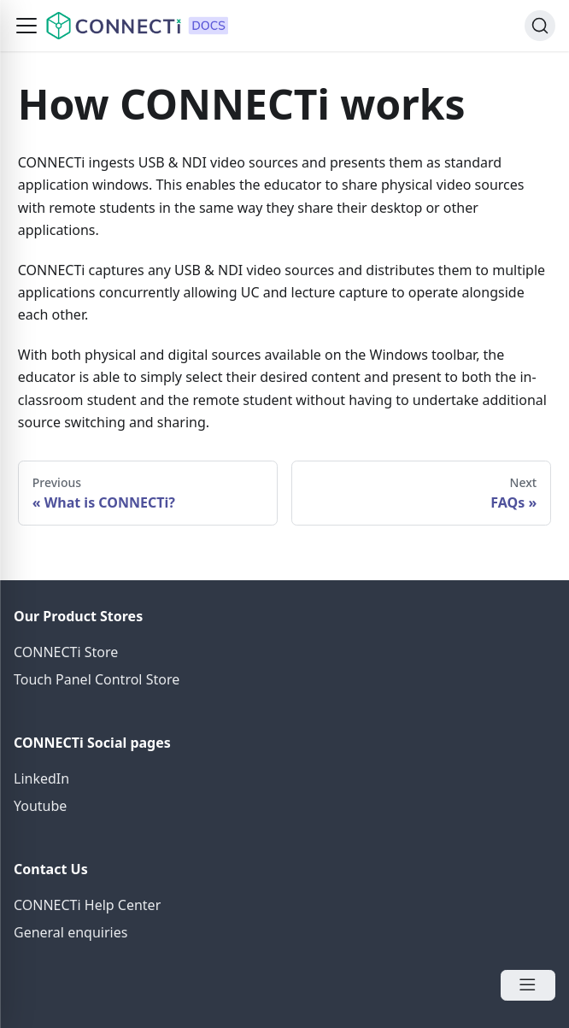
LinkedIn (41, 778)
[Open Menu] (528, 985)
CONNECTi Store (66, 652)
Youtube (40, 805)
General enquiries (70, 932)
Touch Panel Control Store (96, 679)
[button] (26, 25)
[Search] (540, 25)
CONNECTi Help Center (87, 905)
